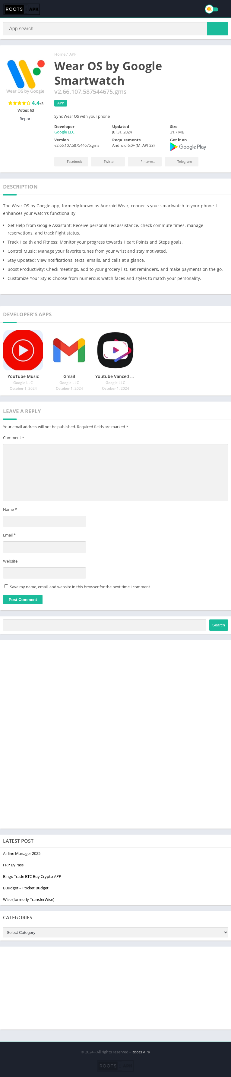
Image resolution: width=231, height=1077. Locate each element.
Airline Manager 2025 (21, 854)
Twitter (105, 162)
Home (59, 55)
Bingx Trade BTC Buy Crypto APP (32, 877)
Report (26, 120)
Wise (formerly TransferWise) (28, 900)
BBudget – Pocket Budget (26, 889)
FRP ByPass (13, 866)
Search (218, 626)
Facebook (70, 162)
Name (10, 510)
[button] (217, 29)
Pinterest (143, 162)
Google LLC (64, 133)
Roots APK (140, 1051)
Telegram (180, 162)
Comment (13, 439)
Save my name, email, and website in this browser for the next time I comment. (80, 588)
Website (10, 562)
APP (73, 55)
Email (9, 536)
